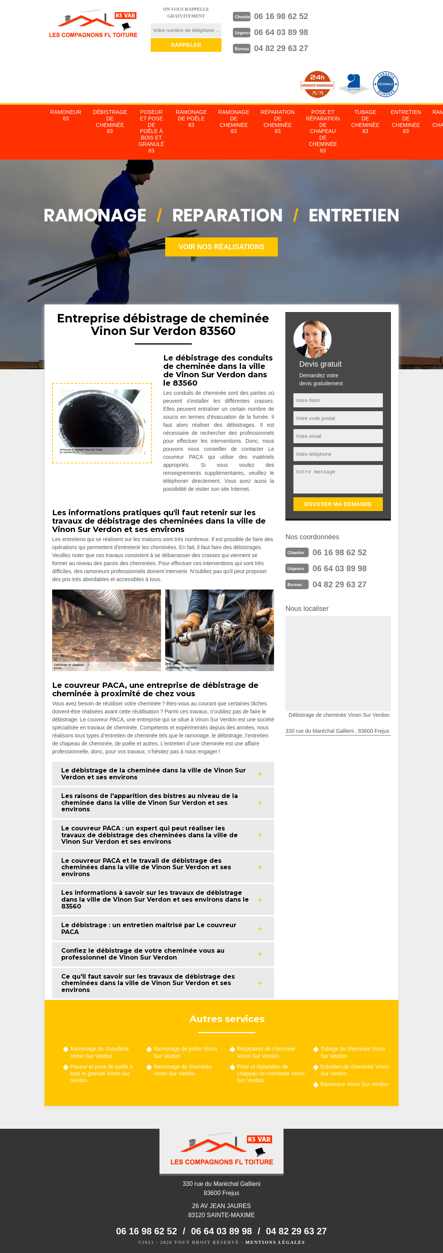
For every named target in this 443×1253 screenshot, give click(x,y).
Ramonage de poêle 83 (191, 116)
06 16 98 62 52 (290, 15)
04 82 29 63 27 (290, 46)
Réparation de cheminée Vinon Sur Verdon (266, 1049)
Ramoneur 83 (65, 113)
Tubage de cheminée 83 (365, 119)
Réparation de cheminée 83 (278, 119)
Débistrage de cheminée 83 (110, 119)
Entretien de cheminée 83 (406, 119)
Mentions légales (275, 1240)
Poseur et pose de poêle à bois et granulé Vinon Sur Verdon (101, 1071)
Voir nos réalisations (221, 244)
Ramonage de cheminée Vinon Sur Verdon (183, 1067)
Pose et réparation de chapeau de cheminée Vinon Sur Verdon (270, 1071)
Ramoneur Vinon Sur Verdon (354, 1082)
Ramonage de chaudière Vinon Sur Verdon (99, 1049)
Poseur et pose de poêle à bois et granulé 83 (151, 129)
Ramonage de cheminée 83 (233, 119)
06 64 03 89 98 (290, 31)
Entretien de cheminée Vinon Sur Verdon (354, 1067)
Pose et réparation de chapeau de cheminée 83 (323, 129)
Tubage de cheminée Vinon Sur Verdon (352, 1049)
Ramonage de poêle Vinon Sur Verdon (185, 1049)
